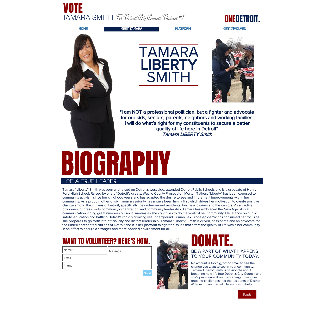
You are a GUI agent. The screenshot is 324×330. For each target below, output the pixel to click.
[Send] (147, 273)
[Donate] (247, 294)
